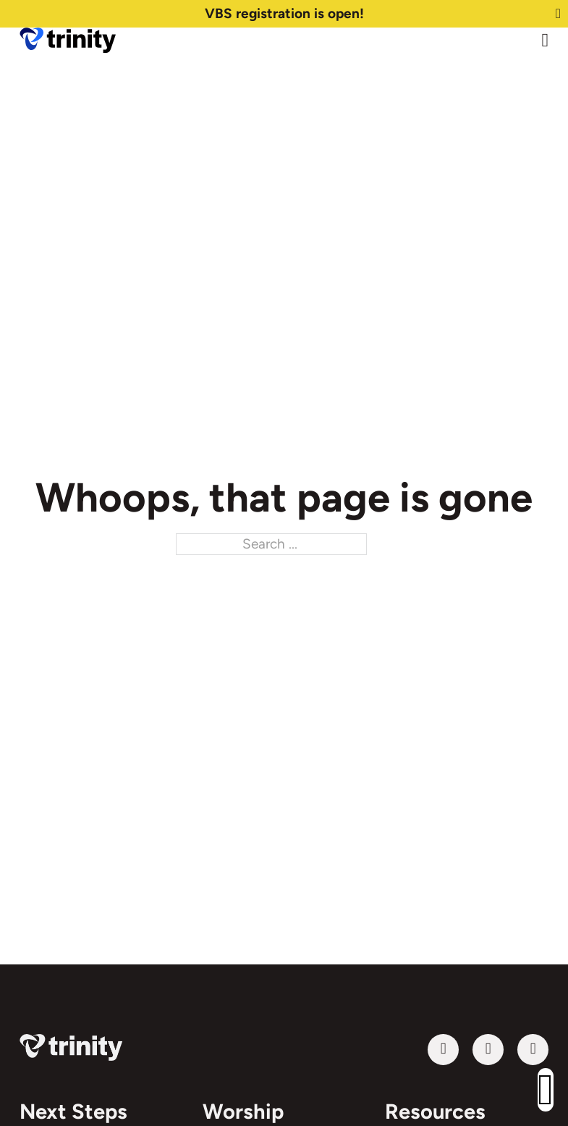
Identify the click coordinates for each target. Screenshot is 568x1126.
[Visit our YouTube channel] (443, 1049)
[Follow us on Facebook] (488, 1049)
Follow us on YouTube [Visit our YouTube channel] (427, 1049)
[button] (546, 1090)
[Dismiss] (558, 14)
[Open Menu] (545, 40)
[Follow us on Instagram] (532, 1049)
